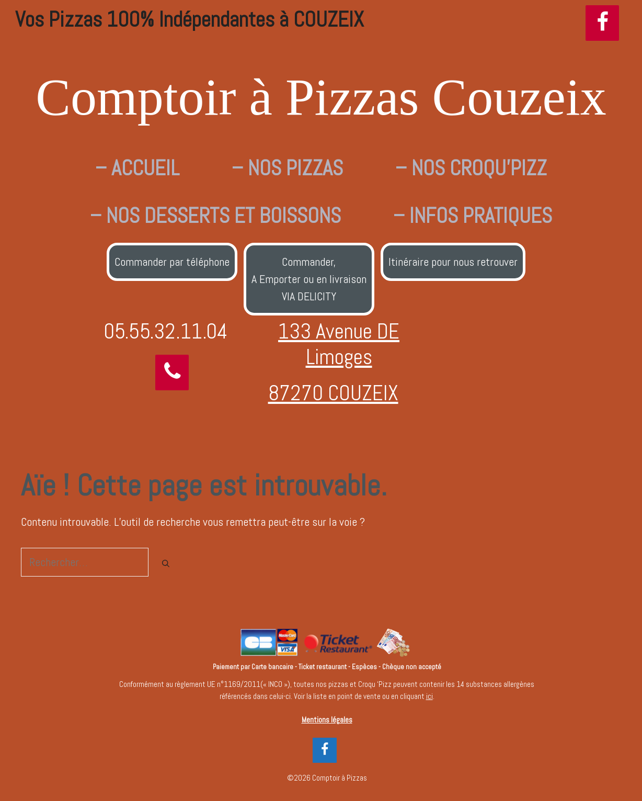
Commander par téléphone (172, 261)
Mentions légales (327, 720)
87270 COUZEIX (333, 393)
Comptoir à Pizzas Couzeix (321, 97)
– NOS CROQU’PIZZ (471, 168)
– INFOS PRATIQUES (472, 215)
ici (429, 696)
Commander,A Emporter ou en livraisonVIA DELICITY (308, 278)
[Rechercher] (165, 563)
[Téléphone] (172, 372)
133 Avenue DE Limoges (338, 344)
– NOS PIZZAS (287, 168)
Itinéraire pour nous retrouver (453, 261)
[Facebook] (602, 23)
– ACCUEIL (137, 168)
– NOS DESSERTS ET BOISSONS (215, 215)
